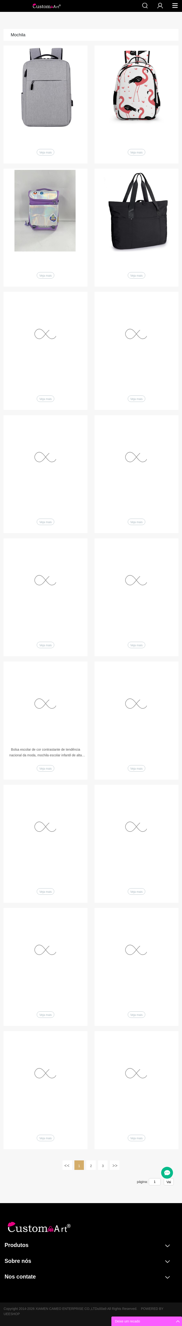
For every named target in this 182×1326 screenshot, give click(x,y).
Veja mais (45, 152)
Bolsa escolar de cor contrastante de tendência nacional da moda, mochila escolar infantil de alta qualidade (45, 753)
